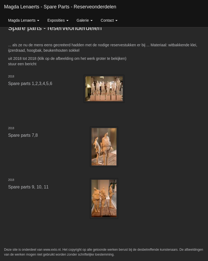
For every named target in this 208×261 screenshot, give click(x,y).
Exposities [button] (58, 20)
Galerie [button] (85, 20)
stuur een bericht (22, 64)
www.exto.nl (52, 250)
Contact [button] (109, 20)
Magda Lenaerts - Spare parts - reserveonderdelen (60, 6)
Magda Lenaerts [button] (23, 20)
